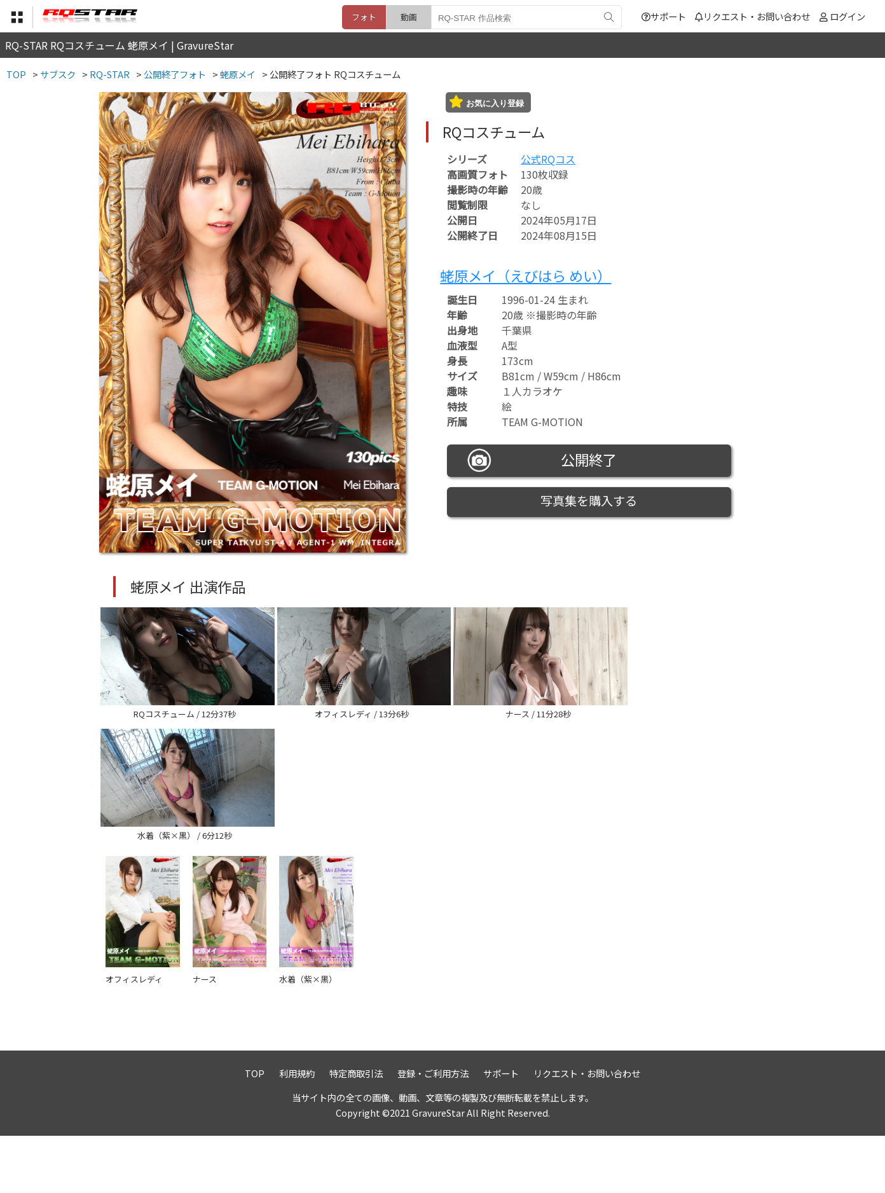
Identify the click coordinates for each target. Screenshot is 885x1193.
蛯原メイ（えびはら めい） (525, 275)
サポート (663, 16)
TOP (254, 1129)
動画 (409, 17)
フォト (364, 17)
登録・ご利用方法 (433, 1129)
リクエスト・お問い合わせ (752, 16)
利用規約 (297, 1129)
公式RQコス (548, 159)
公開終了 (542, 460)
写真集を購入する (588, 500)
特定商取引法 (356, 1129)
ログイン (847, 16)
